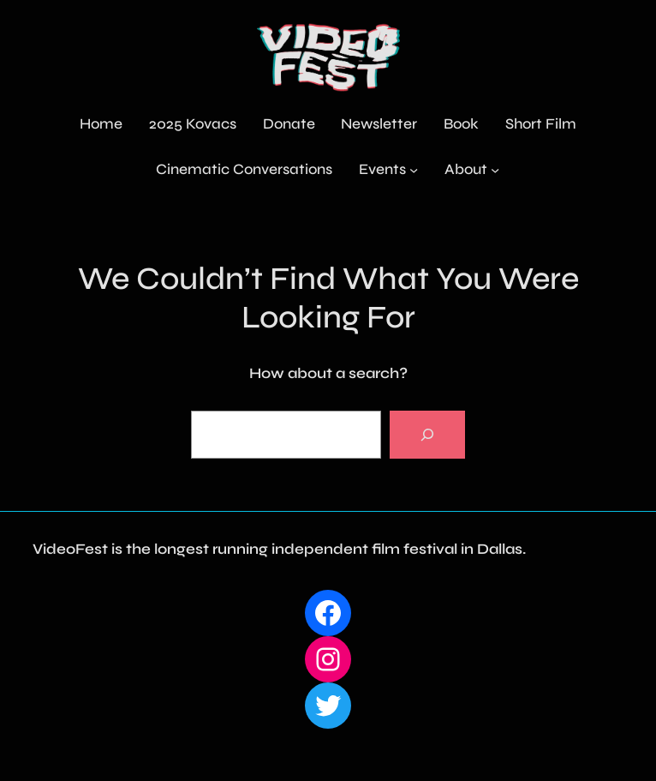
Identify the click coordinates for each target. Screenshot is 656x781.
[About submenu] (495, 169)
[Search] (427, 435)
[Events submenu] (413, 169)
